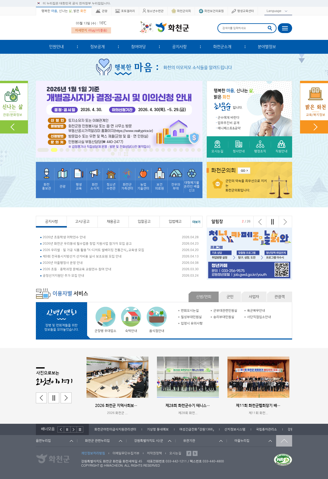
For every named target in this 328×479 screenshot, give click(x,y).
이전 (259, 222)
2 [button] (55, 150)
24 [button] (187, 150)
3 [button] (61, 150)
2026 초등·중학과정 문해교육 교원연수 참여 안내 (77, 269)
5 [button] (73, 150)
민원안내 (56, 47)
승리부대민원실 (223, 317)
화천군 (164, 28)
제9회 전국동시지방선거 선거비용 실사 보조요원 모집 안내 (82, 256)
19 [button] (157, 150)
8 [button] (91, 150)
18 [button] (151, 150)
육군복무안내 (256, 310)
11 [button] (109, 150)
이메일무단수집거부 (126, 453)
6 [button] (79, 150)
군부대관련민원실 (225, 310)
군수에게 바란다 (228, 117)
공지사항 (179, 47)
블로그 (195, 453)
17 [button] (145, 150)
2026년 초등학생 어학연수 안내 (64, 237)
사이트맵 (285, 28)
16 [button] (139, 150)
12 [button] (115, 150)
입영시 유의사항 (192, 323)
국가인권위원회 (104, 429)
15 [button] (133, 150)
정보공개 (97, 47)
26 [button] (199, 150)
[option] (119, 119)
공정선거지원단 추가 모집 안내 (63, 275)
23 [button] (181, 150)
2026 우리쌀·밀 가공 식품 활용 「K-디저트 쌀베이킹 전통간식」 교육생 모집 (93, 250)
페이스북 (188, 453)
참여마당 (138, 47)
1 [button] (44, 150)
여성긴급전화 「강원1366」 (228, 429)
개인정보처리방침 (93, 453)
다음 (285, 222)
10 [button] (103, 150)
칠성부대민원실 (191, 317)
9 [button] (97, 150)
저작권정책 (154, 453)
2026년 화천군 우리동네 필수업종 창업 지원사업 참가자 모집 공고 (87, 243)
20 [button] (163, 150)
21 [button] (169, 150)
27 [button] (113, 154)
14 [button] (127, 150)
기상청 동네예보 (189, 429)
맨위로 (284, 441)
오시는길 (175, 453)
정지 (120, 154)
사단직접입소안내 (259, 317)
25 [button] (193, 150)
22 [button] (175, 150)
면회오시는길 (190, 310)
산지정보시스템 (266, 429)
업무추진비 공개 (228, 123)
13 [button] (121, 150)
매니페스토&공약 (229, 128)
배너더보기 (80, 429)
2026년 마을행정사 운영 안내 (63, 263)
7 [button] (85, 150)
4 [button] (67, 150)
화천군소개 (222, 47)
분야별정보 (267, 47)
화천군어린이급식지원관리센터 (147, 429)
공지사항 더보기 (196, 222)
